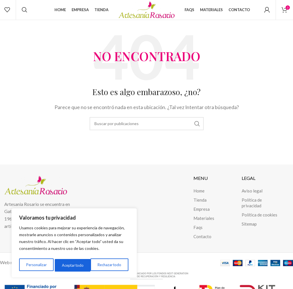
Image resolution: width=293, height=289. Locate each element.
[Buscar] (24, 13)
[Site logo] (147, 12)
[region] (74, 244)
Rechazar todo (73, 265)
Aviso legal (252, 196)
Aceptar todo (112, 265)
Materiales (203, 224)
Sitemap (249, 229)
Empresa (201, 215)
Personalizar (36, 265)
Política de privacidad (252, 208)
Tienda (200, 205)
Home (199, 196)
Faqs (198, 233)
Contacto (202, 242)
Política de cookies (259, 220)
